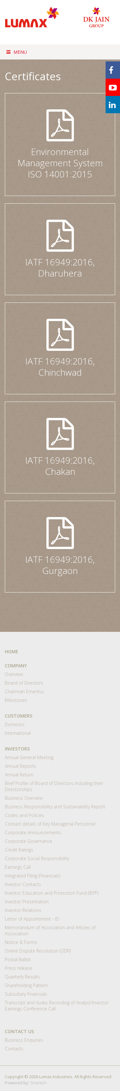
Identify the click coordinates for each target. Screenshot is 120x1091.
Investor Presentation (27, 902)
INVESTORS (17, 749)
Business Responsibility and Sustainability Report (55, 807)
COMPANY (16, 666)
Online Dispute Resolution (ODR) (38, 951)
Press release (18, 968)
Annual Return (19, 775)
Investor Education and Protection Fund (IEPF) (51, 893)
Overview (14, 674)
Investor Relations (23, 910)
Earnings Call (18, 867)
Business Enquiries (24, 1040)
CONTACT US (19, 1031)
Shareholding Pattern (26, 985)
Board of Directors (24, 683)
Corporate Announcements (33, 832)
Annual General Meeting (29, 757)
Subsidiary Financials (26, 994)
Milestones (16, 700)
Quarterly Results (22, 977)
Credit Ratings (19, 850)
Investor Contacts (23, 884)
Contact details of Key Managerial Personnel (50, 824)
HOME (11, 651)
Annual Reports (20, 766)
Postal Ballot (18, 959)
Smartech (38, 1083)
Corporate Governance (28, 841)
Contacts (14, 1049)
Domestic (15, 724)
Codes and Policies (24, 815)
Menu (16, 52)
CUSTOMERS (18, 716)
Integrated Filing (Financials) (32, 876)
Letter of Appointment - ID (32, 919)
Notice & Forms (21, 942)
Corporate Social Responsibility (37, 858)
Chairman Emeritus (24, 691)
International (18, 733)
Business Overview (24, 798)
